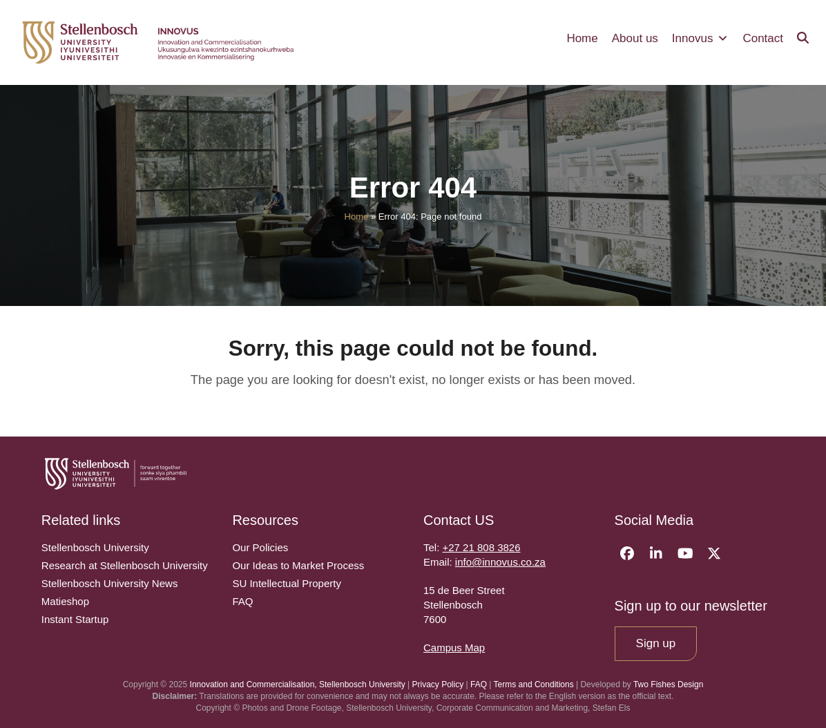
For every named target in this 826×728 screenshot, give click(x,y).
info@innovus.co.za (500, 562)
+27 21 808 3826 (482, 547)
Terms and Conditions (534, 684)
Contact (762, 38)
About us (635, 38)
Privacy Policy (438, 684)
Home (581, 38)
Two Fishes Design (668, 684)
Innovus (700, 38)
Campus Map (454, 647)
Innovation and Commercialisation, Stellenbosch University (297, 684)
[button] (803, 38)
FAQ (478, 684)
